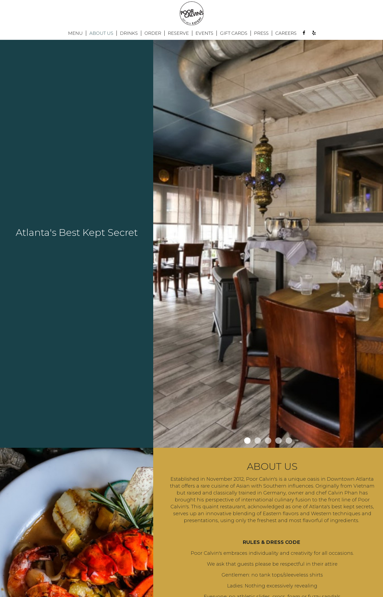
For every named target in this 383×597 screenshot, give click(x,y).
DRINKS (129, 33)
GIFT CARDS (233, 33)
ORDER (152, 33)
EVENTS (204, 33)
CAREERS (286, 33)
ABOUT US (101, 33)
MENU (75, 33)
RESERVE (178, 33)
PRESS (261, 33)
